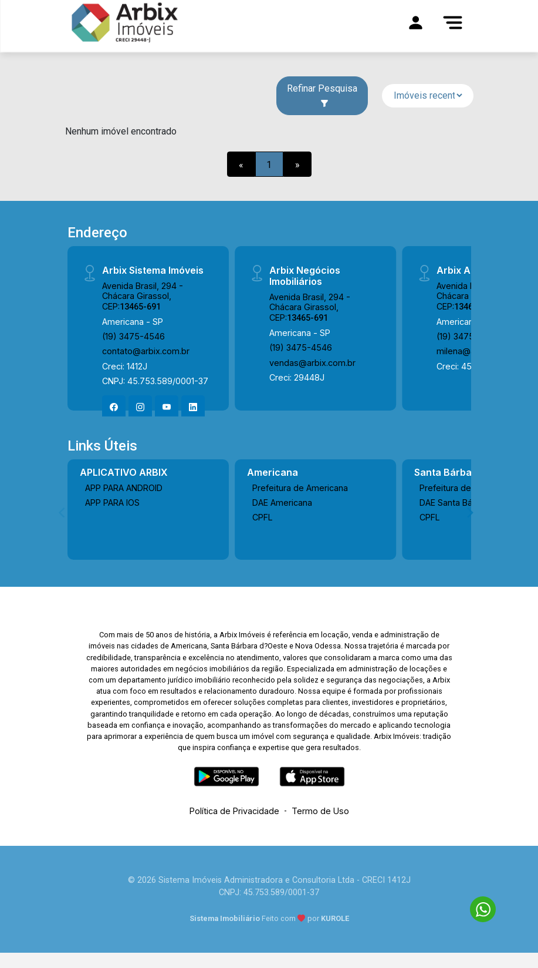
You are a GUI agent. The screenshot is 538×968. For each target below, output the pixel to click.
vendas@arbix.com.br (312, 363)
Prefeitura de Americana (300, 488)
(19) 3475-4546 (133, 336)
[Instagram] (140, 407)
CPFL (262, 517)
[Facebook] (114, 407)
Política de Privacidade (234, 811)
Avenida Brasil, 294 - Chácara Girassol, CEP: (142, 296)
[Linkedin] (193, 407)
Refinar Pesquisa (322, 95)
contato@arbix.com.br (146, 351)
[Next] (469, 512)
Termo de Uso (320, 811)
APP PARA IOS (112, 502)
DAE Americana (282, 502)
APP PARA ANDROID (124, 488)
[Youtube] (166, 407)
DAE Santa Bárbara (456, 502)
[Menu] (452, 22)
